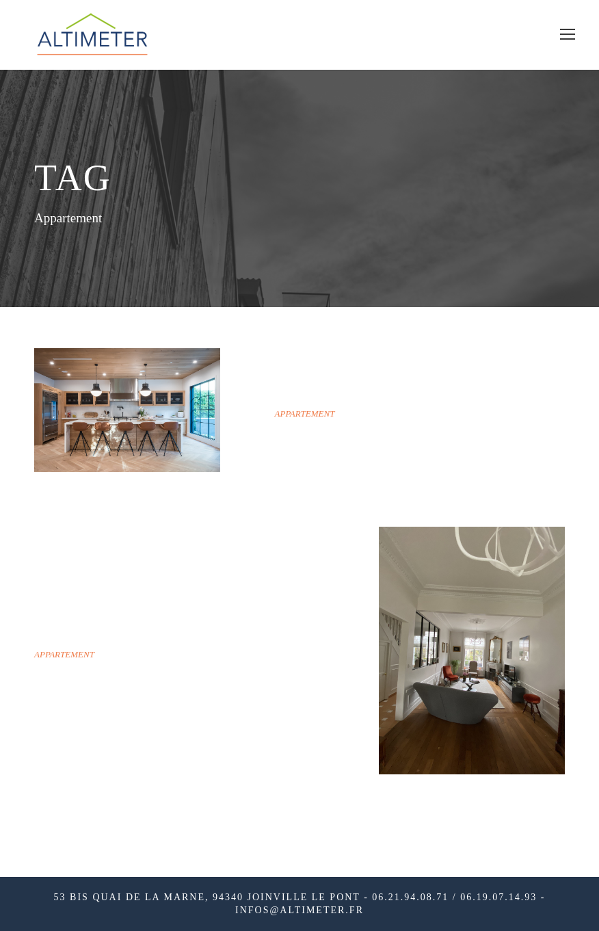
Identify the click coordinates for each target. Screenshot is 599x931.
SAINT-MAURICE (350, 391)
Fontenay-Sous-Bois (137, 632)
